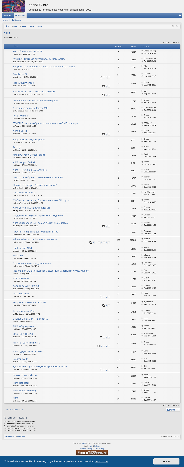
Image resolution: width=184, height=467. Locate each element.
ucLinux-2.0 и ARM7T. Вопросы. (30, 318)
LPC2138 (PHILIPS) (23, 333)
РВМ (15, 397)
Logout (7, 20)
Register (18, 20)
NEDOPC (8, 15)
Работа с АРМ (20, 358)
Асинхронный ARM (24, 311)
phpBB (84, 443)
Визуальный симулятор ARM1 (30, 139)
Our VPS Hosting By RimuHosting (92, 449)
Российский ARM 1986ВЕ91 (28, 51)
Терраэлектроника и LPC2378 (29, 302)
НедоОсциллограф (23, 82)
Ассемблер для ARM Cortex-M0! (30, 107)
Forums (21, 15)
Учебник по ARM (22, 248)
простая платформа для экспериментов (35, 231)
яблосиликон (20, 115)
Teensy (17, 147)
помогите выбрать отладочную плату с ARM (38, 177)
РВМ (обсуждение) (23, 326)
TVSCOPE (18, 255)
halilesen (97, 446)
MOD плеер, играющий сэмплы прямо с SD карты (41, 200)
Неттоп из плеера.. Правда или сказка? (35, 185)
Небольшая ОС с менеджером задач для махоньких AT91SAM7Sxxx (51, 270)
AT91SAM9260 (21, 278)
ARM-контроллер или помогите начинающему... (40, 222)
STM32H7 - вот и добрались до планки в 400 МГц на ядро (45, 123)
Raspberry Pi (20, 74)
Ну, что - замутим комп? (26, 342)
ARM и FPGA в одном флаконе (30, 169)
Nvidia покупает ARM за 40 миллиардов (35, 100)
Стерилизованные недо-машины (32, 263)
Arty (91, 446)
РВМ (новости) (21, 382)
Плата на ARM (21, 293)
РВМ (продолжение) (24, 390)
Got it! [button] (166, 461)
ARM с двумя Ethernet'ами (27, 351)
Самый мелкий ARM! (24, 192)
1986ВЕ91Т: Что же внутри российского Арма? (39, 58)
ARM (7, 33)
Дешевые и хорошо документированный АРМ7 (40, 366)
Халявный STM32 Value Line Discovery (34, 91)
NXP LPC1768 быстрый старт (29, 154)
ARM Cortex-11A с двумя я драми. (31, 207)
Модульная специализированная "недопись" (39, 215)
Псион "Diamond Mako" (26, 375)
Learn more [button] (101, 461)
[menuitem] (179, 15)
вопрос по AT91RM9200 (26, 285)
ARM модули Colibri (24, 162)
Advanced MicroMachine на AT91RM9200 (35, 239)
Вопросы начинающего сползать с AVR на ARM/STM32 (44, 66)
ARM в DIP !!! (20, 130)
